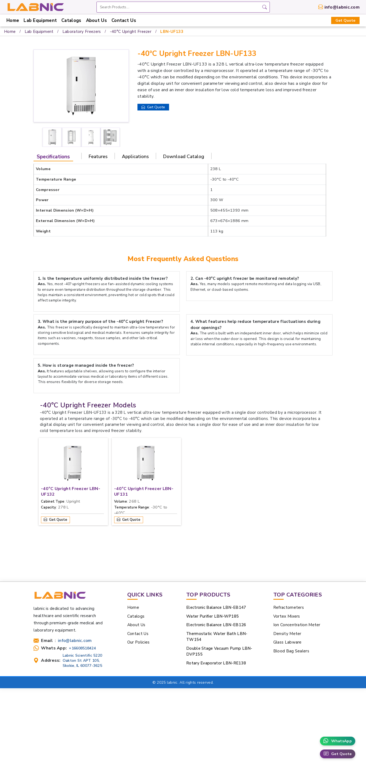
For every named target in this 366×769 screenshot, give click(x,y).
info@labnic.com (342, 7)
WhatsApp (337, 741)
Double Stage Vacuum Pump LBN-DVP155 (219, 651)
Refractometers (288, 607)
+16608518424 (82, 648)
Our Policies (138, 642)
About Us (96, 20)
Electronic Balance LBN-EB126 (216, 625)
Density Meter (287, 633)
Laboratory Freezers (81, 31)
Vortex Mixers (286, 616)
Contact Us (123, 20)
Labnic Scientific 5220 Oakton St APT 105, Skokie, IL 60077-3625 (82, 660)
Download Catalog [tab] (183, 156)
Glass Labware (287, 642)
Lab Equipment (40, 20)
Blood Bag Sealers (291, 651)
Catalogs (71, 20)
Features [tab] (98, 156)
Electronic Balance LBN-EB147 (216, 607)
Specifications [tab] (53, 156)
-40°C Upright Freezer (130, 31)
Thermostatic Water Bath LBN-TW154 (216, 636)
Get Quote (345, 20)
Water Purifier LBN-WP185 (212, 616)
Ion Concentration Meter (296, 625)
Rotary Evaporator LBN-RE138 (216, 663)
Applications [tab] (135, 156)
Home (12, 20)
